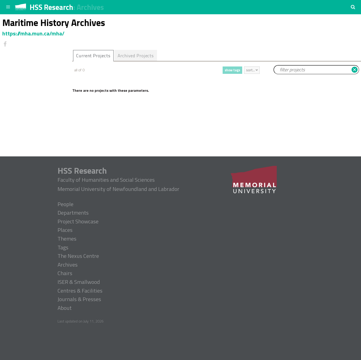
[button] (352, 6)
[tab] (93, 55)
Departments (73, 213)
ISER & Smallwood (79, 282)
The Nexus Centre (78, 256)
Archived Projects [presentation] (136, 55)
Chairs (65, 273)
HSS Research (51, 7)
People (65, 204)
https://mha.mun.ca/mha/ (33, 33)
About (65, 308)
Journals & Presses (79, 299)
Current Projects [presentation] (93, 55)
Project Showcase (78, 221)
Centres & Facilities (80, 291)
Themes (67, 239)
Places (65, 230)
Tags (63, 247)
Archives (90, 7)
